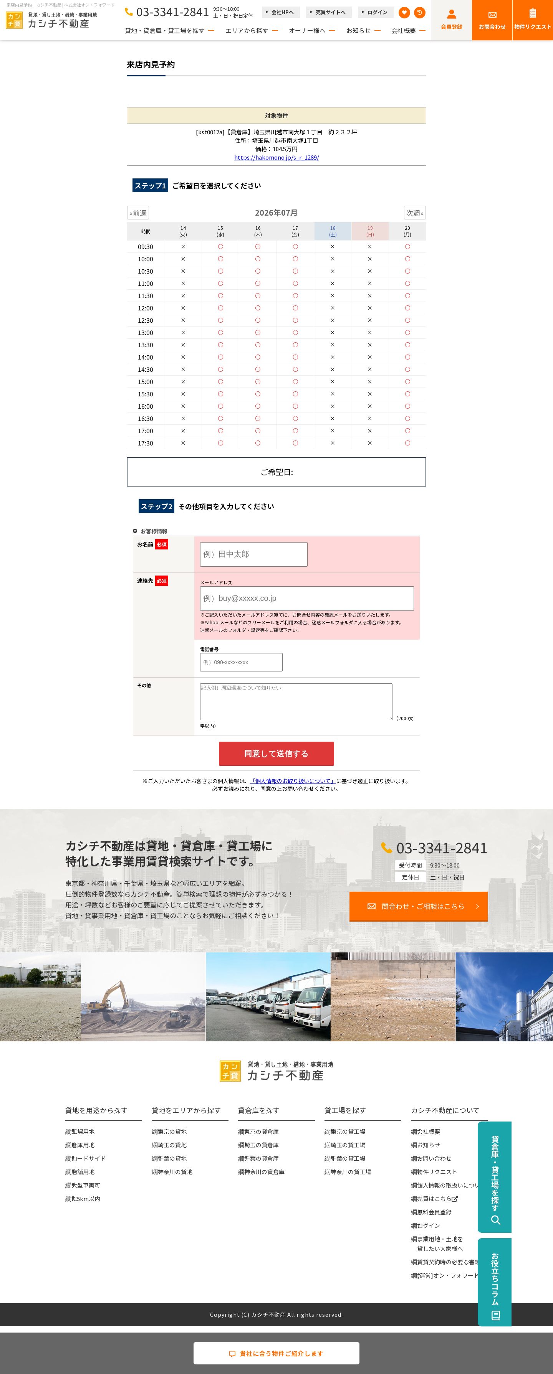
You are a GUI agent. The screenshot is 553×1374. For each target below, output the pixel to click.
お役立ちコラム (536, 1278)
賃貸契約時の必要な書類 (448, 1269)
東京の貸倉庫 (261, 1138)
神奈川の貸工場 (351, 1178)
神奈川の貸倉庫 (264, 1178)
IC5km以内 (85, 1205)
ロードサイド (88, 1165)
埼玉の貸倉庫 (261, 1152)
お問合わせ (492, 26)
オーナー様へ (307, 30)
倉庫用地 (82, 1152)
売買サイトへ (331, 12)
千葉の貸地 (172, 1165)
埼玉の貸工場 (348, 1152)
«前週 (138, 213)
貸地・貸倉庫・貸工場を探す (165, 30)
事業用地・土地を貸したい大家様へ (440, 1250)
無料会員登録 (434, 1219)
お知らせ (358, 30)
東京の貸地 (172, 1138)
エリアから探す (246, 30)
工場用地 (82, 1138)
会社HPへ (283, 12)
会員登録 (451, 26)
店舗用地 (82, 1178)
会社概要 (403, 30)
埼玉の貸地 (172, 1152)
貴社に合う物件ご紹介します (276, 1353)
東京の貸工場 (348, 1138)
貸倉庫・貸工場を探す (536, 1173)
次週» (415, 213)
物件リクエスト (533, 26)
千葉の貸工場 (348, 1165)
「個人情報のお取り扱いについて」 (293, 788)
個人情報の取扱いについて (451, 1192)
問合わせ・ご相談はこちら (423, 913)
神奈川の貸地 (175, 1178)
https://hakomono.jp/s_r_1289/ (276, 157)
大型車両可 (85, 1192)
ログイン (377, 12)
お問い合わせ (434, 1165)
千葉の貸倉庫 (261, 1165)
